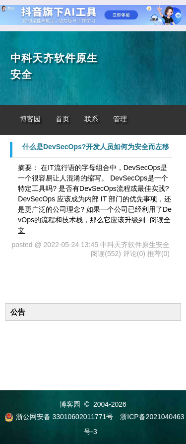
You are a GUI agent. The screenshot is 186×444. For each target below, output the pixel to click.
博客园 (30, 119)
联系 (91, 119)
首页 (62, 119)
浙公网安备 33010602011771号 (59, 417)
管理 (120, 119)
